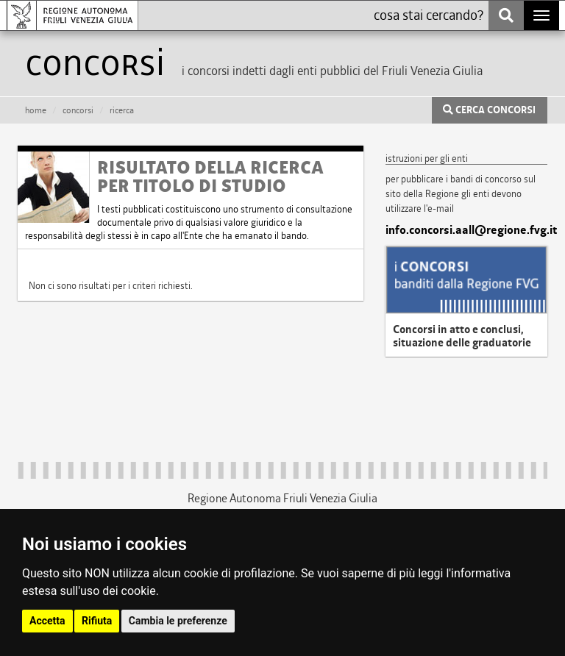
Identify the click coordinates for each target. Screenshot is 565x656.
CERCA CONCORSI (489, 110)
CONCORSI (78, 110)
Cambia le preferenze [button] (178, 621)
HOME (35, 110)
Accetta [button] (47, 621)
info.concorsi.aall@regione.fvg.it (466, 230)
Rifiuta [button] (97, 621)
